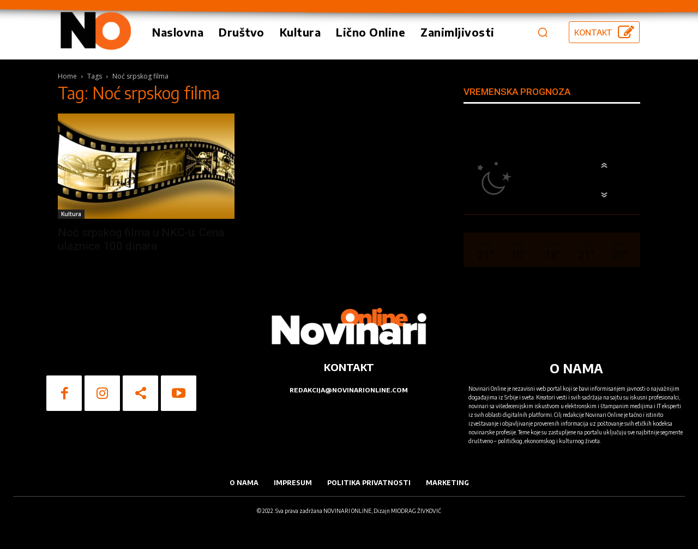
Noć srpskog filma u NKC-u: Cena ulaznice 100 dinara (141, 239)
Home (67, 76)
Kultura (71, 214)
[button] (542, 32)
